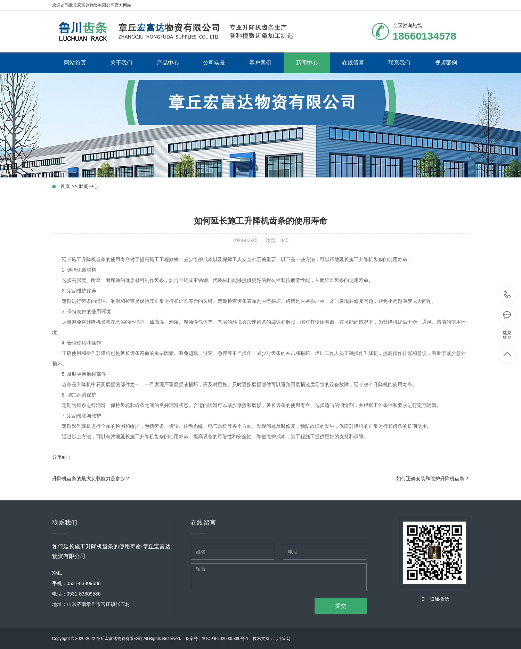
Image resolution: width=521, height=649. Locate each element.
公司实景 (214, 63)
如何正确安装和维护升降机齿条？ (432, 478)
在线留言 (353, 63)
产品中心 (168, 63)
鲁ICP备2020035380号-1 (225, 638)
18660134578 (507, 295)
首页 (65, 186)
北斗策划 (282, 638)
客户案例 (260, 63)
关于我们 (121, 63)
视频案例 (446, 63)
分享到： (62, 457)
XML (57, 573)
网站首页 (75, 63)
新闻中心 (307, 63)
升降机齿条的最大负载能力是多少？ (91, 478)
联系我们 (399, 63)
